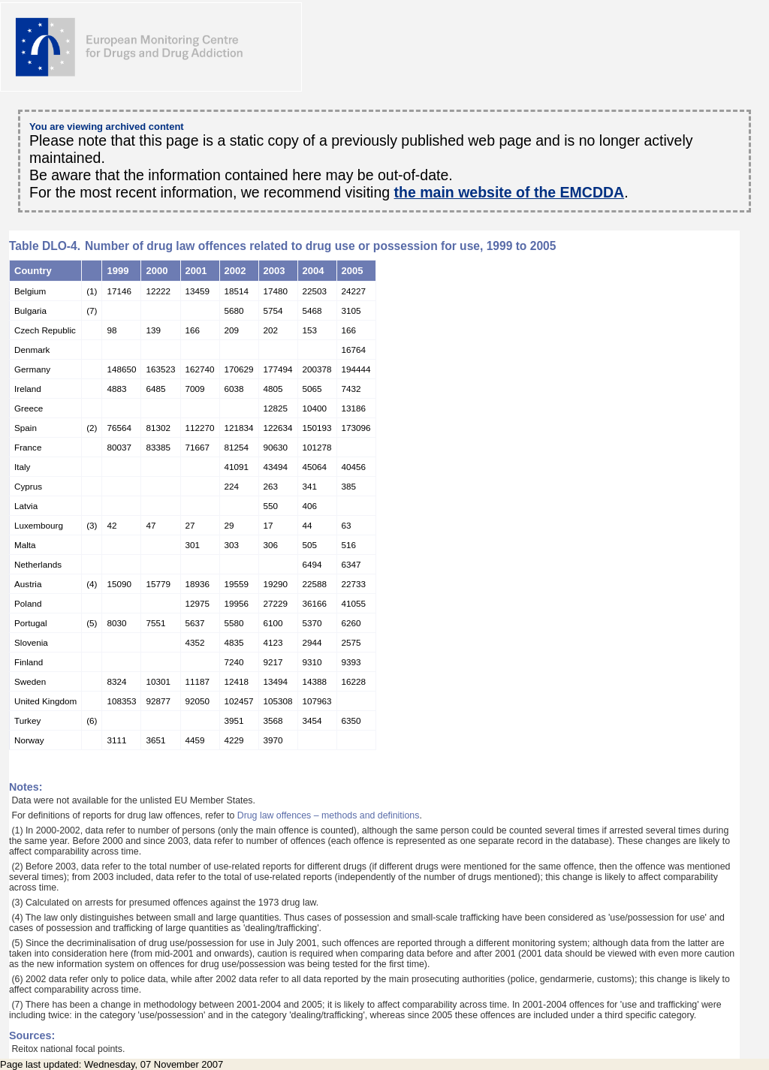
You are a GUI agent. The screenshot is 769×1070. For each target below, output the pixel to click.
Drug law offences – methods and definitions (328, 815)
